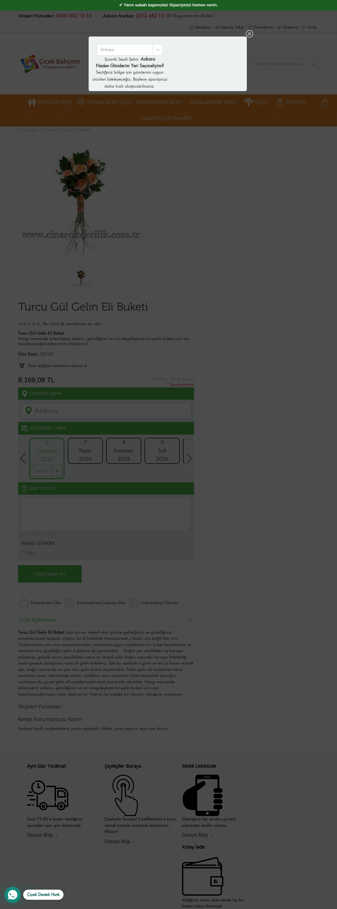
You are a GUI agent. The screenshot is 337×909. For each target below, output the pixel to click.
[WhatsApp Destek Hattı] (34, 895)
